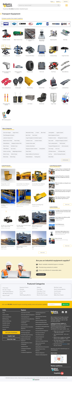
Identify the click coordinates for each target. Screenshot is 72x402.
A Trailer (37, 132)
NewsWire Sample (6, 322)
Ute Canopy (50, 148)
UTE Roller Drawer (52, 151)
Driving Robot (42, 148)
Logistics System (59, 132)
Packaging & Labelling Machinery (42, 326)
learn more (41, 274)
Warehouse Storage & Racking (42, 340)
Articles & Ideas (5, 314)
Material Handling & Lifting (41, 320)
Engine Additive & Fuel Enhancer (32, 153)
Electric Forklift (6, 295)
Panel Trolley (17, 140)
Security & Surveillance (40, 332)
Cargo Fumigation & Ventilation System (34, 137)
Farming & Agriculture (25, 332)
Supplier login (11, 335)
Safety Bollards (6, 143)
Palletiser (39, 287)
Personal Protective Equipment (42, 330)
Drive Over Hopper (7, 132)
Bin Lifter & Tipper (7, 289)
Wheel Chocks (6, 153)
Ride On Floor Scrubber (42, 294)
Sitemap (4, 329)
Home (3, 312)
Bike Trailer (43, 132)
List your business (11, 332)
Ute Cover (57, 148)
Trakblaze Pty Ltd (35, 205)
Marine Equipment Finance (53, 134)
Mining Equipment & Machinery (42, 324)
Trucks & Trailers (39, 338)
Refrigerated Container (62, 137)
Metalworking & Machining (41, 322)
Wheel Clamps (14, 153)
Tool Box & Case (14, 145)
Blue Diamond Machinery (60, 233)
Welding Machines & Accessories (42, 346)
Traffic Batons (6, 148)
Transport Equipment (40, 336)
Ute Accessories (65, 145)
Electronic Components (25, 330)
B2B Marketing (5, 318)
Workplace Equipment (40, 352)
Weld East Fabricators (5, 185)
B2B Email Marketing (6, 320)
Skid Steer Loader (58, 287)
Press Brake (39, 289)
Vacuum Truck (57, 292)
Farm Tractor (22, 290)
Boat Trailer (28, 134)
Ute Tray (50, 153)
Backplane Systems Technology (61, 239)
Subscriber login (11, 339)
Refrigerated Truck (41, 292)
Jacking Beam (51, 132)
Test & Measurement (40, 334)
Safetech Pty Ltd (4, 207)
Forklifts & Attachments (26, 336)
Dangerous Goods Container (31, 148)
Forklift (21, 292)
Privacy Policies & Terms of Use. (30, 377)
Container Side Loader (30, 143)
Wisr (17, 248)
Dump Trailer (28, 151)
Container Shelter (38, 140)
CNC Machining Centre (8, 293)
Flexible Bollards (29, 156)
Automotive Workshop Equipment (28, 314)
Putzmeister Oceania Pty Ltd (22, 185)
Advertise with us (5, 324)
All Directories (65, 159)
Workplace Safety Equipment (41, 354)
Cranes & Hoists (24, 324)
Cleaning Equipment (25, 316)
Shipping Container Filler (16, 143)
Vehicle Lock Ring (6, 151)
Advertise (66, 1)
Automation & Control (25, 312)
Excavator (22, 289)
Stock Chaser (6, 145)
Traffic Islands (62, 143)
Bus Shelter (35, 134)
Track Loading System (52, 143)
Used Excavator (57, 290)
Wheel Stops (12, 156)
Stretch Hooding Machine (59, 289)
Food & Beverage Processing (27, 334)
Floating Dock (37, 156)
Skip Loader (50, 140)
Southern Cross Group (5, 227)
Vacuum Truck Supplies (59, 225)
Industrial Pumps (24, 346)
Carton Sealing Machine (8, 291)
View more (42, 252)
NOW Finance (35, 227)
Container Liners (29, 140)
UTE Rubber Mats (61, 151)
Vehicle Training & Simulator (59, 153)
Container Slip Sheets (30, 145)
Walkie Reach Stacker (59, 294)
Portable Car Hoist (52, 137)
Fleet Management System (8, 134)
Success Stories (5, 326)
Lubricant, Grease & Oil (8, 137)
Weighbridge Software (17, 151)
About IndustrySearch (6, 316)
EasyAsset (64, 343)
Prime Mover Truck (41, 290)
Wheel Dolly (5, 156)
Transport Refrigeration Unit (54, 145)
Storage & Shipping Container (61, 140)
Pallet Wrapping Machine (25, 294)
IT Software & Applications (26, 352)
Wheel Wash (50, 156)
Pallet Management (40, 328)
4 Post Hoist (5, 287)
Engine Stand (15, 132)
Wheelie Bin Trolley (29, 132)
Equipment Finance (24, 287)
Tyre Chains (13, 148)
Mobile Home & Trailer (7, 140)
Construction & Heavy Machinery (27, 318)
